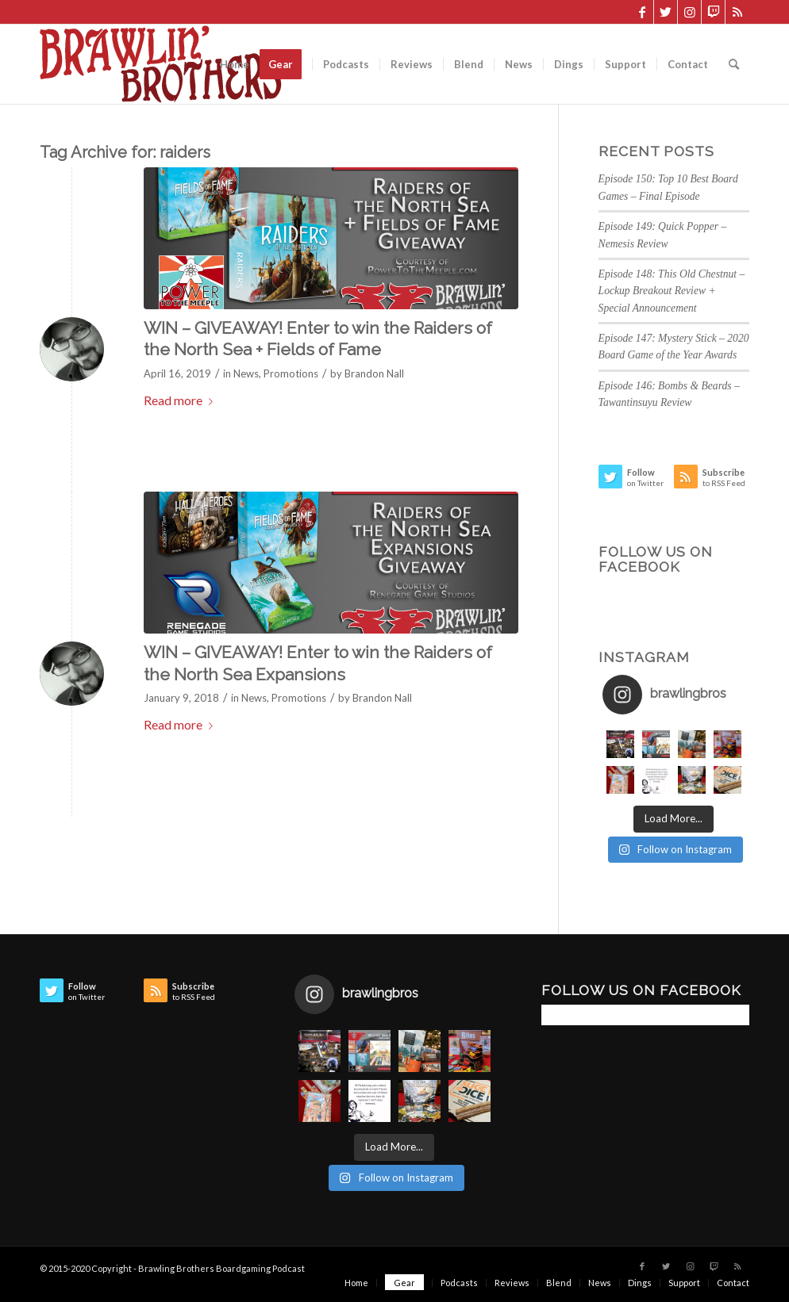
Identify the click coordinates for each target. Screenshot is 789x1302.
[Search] (733, 64)
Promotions (291, 373)
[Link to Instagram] (689, 12)
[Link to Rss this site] (737, 12)
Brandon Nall (374, 373)
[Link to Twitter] (665, 12)
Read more (181, 400)
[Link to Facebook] (641, 12)
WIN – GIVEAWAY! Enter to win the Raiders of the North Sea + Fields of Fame (318, 338)
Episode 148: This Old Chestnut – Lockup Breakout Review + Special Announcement (671, 291)
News (246, 373)
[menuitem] (235, 64)
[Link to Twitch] (713, 12)
